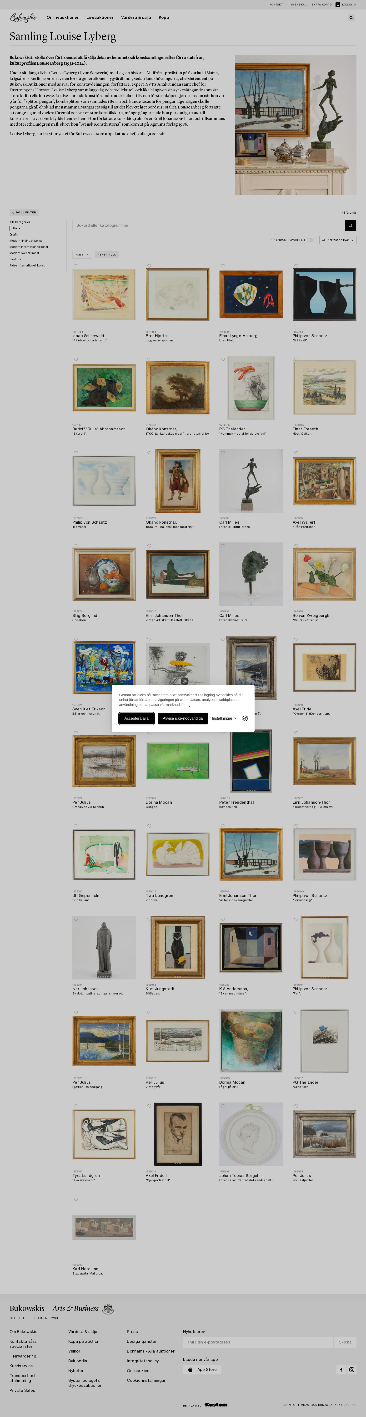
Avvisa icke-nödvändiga (183, 718)
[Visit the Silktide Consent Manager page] (245, 718)
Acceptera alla (137, 718)
